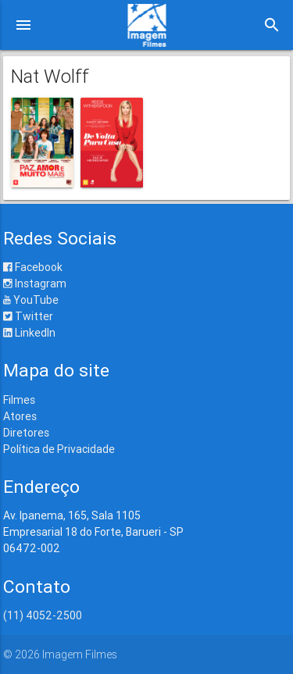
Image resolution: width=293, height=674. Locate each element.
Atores (20, 416)
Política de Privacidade (59, 449)
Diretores (26, 433)
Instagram (34, 283)
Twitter (28, 316)
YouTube (31, 300)
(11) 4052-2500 (42, 615)
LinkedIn (29, 333)
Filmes (19, 400)
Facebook (33, 267)
